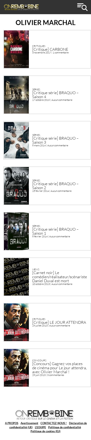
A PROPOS (11, 423)
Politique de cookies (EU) (45, 431)
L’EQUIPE (40, 427)
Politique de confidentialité (64, 427)
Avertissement (29, 423)
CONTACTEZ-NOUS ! (54, 423)
